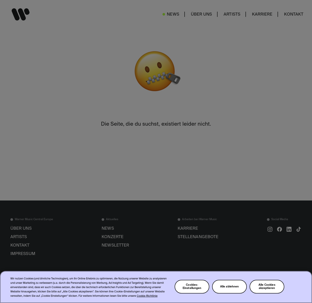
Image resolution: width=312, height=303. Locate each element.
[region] (156, 287)
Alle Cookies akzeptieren (266, 287)
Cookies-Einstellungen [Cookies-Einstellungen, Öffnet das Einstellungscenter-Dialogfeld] (192, 287)
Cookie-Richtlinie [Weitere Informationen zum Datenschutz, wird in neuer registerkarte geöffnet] (147, 296)
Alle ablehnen (229, 286)
